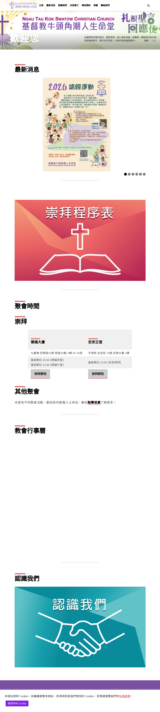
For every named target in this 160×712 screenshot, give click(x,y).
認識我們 (62, 5)
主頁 (41, 5)
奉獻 (95, 5)
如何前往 (40, 374)
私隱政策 (124, 696)
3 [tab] (133, 174)
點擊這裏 (94, 402)
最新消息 (50, 5)
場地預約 (86, 5)
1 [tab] (125, 174)
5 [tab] (140, 174)
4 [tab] (136, 174)
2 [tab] (129, 174)
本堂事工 (74, 5)
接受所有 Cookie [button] (17, 703)
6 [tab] (144, 174)
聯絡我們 (105, 5)
